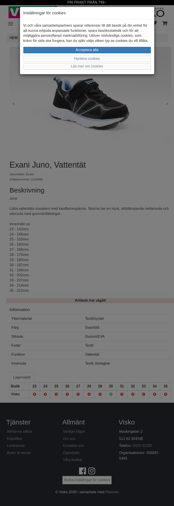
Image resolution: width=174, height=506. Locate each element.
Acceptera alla (87, 50)
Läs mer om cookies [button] (87, 66)
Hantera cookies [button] (87, 59)
